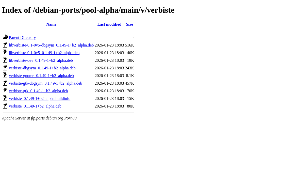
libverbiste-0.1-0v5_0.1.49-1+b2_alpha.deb (44, 53)
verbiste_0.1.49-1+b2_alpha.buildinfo (39, 98)
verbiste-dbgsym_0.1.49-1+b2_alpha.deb (42, 68)
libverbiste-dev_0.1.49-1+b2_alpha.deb (41, 60)
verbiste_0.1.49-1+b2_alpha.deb (35, 106)
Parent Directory (22, 37)
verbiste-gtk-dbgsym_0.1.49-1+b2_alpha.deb (45, 83)
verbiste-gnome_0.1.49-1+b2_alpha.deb (41, 75)
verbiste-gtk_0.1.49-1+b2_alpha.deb (38, 91)
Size (129, 24)
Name (51, 24)
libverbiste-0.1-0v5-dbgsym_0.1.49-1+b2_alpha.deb (51, 45)
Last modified (109, 24)
